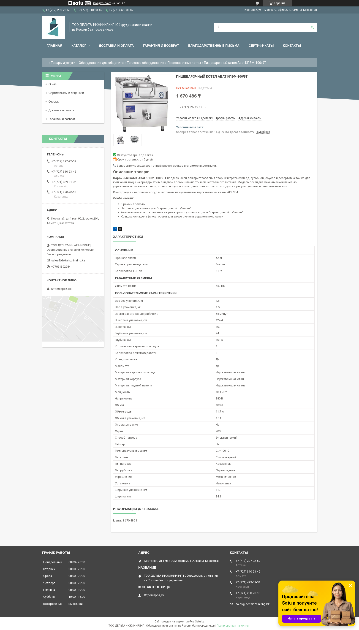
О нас (53, 84)
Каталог (78, 45)
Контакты (292, 45)
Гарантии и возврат (62, 119)
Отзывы (54, 101)
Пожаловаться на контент (234, 625)
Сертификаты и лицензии (66, 93)
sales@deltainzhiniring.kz (68, 260)
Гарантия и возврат (161, 45)
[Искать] (312, 27)
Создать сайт (102, 3)
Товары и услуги (63, 63)
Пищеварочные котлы (184, 63)
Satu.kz (199, 621)
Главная (54, 45)
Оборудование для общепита (101, 63)
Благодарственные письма (213, 45)
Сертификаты (261, 45)
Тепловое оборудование (145, 63)
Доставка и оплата (116, 45)
